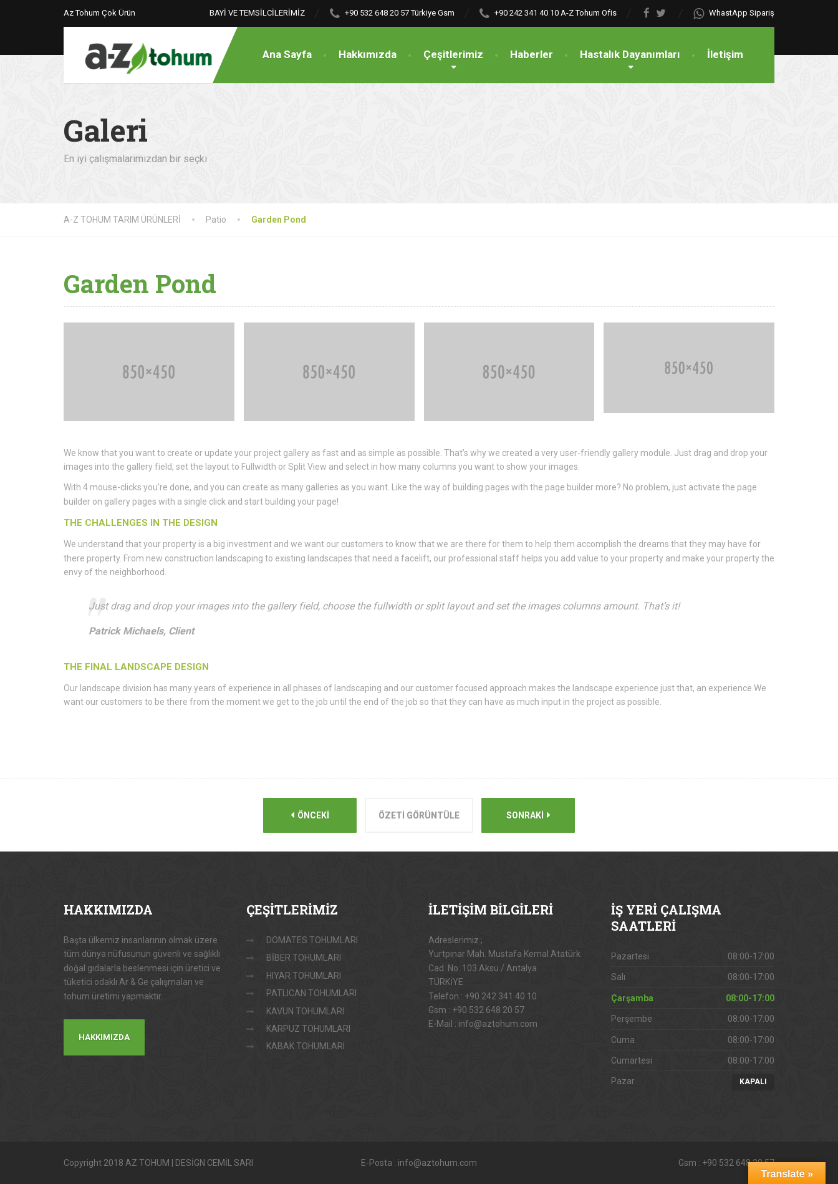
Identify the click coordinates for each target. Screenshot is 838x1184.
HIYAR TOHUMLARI (303, 976)
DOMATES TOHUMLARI (312, 940)
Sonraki (528, 815)
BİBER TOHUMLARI (303, 958)
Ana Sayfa (287, 54)
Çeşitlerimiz (453, 54)
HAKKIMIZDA (104, 1037)
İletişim (725, 54)
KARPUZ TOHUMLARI (308, 1029)
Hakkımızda (368, 54)
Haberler (531, 54)
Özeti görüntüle (419, 815)
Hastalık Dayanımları (630, 54)
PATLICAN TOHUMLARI (311, 993)
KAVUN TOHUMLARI (305, 1011)
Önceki (310, 815)
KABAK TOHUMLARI (305, 1046)
